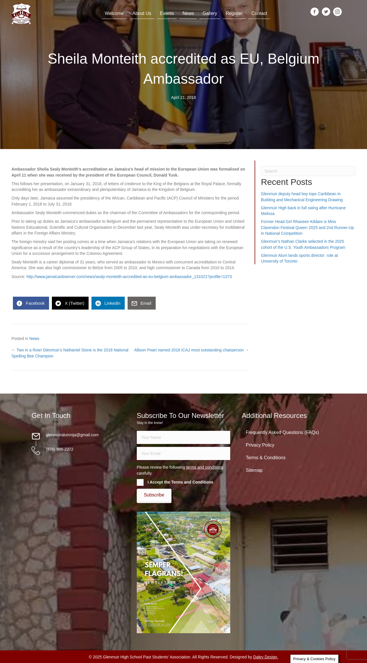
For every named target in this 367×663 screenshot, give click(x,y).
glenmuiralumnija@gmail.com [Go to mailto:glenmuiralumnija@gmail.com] (72, 435)
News (34, 338)
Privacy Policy (260, 445)
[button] (154, 495)
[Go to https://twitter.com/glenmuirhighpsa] (326, 12)
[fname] (184, 437)
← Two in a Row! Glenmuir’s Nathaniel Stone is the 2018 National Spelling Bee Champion (69, 353)
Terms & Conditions (266, 457)
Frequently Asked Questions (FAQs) (282, 432)
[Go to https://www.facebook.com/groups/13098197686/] (314, 12)
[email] (184, 453)
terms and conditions (204, 467)
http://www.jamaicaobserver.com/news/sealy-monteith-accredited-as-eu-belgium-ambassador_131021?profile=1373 (129, 276)
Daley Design (265, 657)
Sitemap (254, 470)
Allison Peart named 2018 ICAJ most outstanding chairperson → (191, 350)
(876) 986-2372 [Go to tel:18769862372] (59, 449)
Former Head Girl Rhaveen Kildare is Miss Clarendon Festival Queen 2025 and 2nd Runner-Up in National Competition (307, 227)
